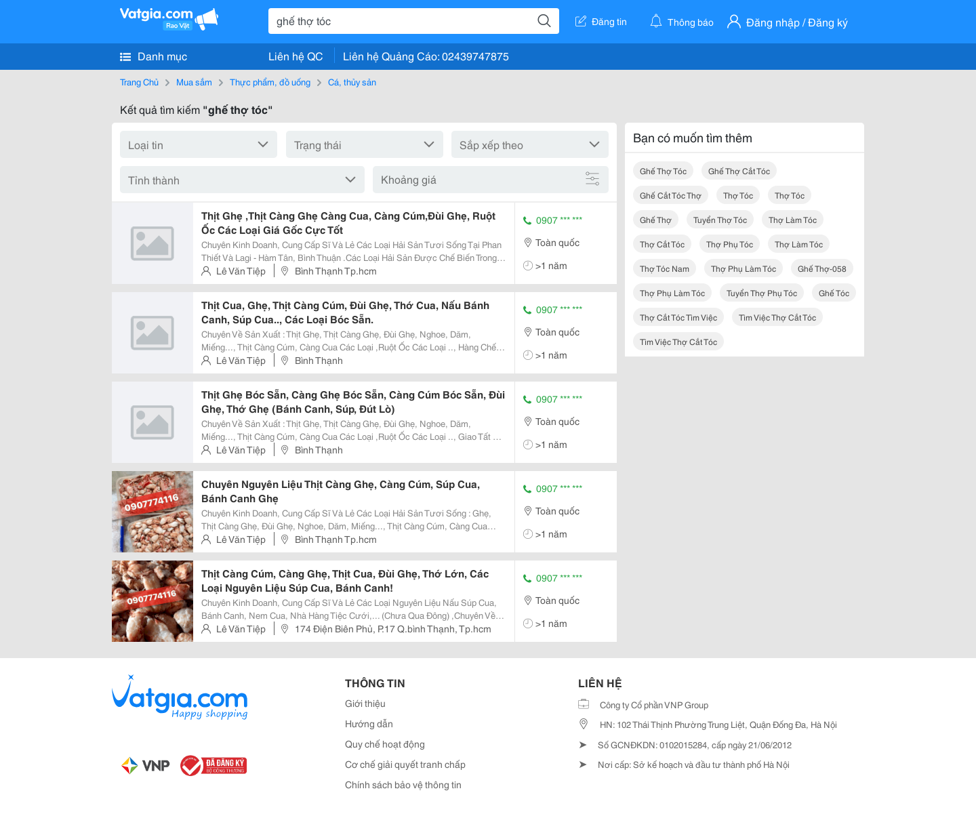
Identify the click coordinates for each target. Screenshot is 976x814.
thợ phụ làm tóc (743, 268)
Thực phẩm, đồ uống (270, 81)
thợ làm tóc (793, 219)
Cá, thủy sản (352, 81)
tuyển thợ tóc (720, 219)
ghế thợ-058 (822, 268)
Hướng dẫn (369, 723)
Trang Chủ (139, 81)
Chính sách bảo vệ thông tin (403, 784)
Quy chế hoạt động (385, 743)
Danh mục (153, 55)
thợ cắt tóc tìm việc (678, 317)
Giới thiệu (365, 703)
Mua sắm (194, 81)
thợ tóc (738, 195)
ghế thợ (656, 219)
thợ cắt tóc (662, 243)
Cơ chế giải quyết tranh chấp (405, 764)
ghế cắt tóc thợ (671, 195)
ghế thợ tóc (663, 170)
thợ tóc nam (664, 268)
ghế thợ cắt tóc (739, 170)
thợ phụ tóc (729, 243)
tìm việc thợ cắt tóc (777, 317)
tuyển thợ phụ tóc (762, 292)
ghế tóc (834, 292)
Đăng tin (601, 21)
